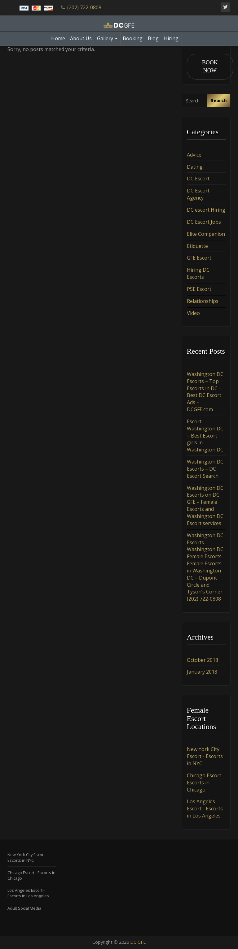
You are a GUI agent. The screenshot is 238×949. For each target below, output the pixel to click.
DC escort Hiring (206, 210)
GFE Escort (199, 258)
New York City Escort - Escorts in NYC (205, 756)
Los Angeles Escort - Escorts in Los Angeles (205, 808)
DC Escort (198, 178)
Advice (194, 154)
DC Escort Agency (198, 194)
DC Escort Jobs (204, 221)
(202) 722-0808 (84, 7)
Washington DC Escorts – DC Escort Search (205, 469)
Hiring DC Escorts (198, 274)
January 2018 (202, 672)
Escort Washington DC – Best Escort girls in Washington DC (205, 435)
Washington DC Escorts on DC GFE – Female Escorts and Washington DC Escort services (205, 506)
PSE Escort (199, 289)
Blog (153, 38)
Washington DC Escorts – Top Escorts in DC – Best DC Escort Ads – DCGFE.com (205, 392)
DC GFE (138, 942)
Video (193, 313)
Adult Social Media (24, 908)
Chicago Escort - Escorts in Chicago (205, 782)
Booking (133, 38)
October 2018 (202, 660)
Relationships (202, 301)
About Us (81, 38)
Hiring (171, 38)
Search (219, 101)
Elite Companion (206, 234)
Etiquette (197, 246)
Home (58, 38)
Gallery (107, 38)
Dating (195, 166)
